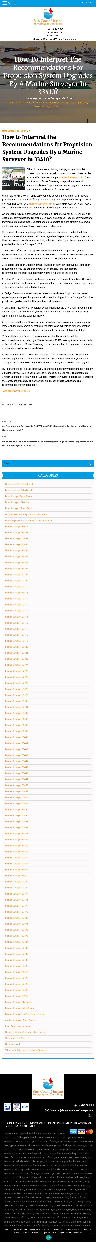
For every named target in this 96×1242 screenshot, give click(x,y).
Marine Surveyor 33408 (16, 574)
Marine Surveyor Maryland (18, 1002)
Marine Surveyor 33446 (16, 773)
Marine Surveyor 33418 (16, 635)
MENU (12, 3)
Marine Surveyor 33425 (16, 671)
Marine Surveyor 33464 (16, 839)
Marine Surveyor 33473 (16, 887)
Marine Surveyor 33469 (16, 869)
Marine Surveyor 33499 (16, 990)
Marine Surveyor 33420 (16, 646)
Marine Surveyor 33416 (16, 622)
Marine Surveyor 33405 (16, 556)
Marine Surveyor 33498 (16, 984)
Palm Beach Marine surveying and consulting (32, 1123)
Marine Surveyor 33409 (16, 580)
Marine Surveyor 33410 (55, 98)
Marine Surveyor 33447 (16, 779)
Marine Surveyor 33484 (16, 942)
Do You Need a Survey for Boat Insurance (26, 514)
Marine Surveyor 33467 (16, 857)
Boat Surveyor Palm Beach (18, 496)
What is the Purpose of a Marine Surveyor (26, 1050)
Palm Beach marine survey (18, 1026)
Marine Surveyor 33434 (16, 725)
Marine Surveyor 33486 (16, 948)
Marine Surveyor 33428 (16, 689)
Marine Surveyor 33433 (16, 719)
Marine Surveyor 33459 (16, 809)
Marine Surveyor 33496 (16, 972)
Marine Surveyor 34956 (16, 996)
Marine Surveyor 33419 (16, 641)
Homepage (31, 98)
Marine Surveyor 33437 (16, 743)
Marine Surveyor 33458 (16, 803)
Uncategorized (12, 1044)
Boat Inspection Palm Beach (19, 484)
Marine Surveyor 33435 (16, 731)
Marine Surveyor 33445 (16, 767)
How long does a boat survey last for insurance (28, 520)
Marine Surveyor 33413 (16, 604)
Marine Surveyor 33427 (16, 683)
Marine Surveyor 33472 (16, 881)
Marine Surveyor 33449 (16, 791)
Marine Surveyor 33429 (16, 695)
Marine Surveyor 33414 (16, 610)
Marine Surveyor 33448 (16, 785)
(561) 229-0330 (55, 28)
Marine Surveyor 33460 (16, 815)
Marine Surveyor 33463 (16, 833)
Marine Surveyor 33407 (16, 568)
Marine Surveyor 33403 (16, 544)
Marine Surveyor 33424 (16, 665)
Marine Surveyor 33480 (16, 918)
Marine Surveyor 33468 (16, 863)
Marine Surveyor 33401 (16, 532)
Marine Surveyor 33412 (16, 598)
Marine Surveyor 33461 (16, 821)
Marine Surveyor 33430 (16, 701)
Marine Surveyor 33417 (16, 628)
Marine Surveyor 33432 (16, 713)
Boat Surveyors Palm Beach (19, 508)
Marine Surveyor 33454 (16, 797)
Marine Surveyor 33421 (16, 652)
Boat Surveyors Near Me (17, 502)
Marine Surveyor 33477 (16, 905)
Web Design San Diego (29, 1126)
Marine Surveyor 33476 (16, 899)
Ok (48, 1237)
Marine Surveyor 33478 (16, 912)
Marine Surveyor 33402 (16, 538)
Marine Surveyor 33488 (16, 960)
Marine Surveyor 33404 (16, 550)
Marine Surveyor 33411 (16, 592)
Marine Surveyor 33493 (16, 966)
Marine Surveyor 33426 (16, 677)
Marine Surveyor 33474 (16, 893)
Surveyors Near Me (14, 1038)
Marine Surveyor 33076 (16, 526)
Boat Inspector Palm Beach (19, 490)
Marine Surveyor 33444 (16, 761)
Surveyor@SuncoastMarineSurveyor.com (55, 39)
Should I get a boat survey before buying (25, 1032)
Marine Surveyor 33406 (16, 562)
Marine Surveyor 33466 (16, 851)
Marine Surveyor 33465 (16, 845)
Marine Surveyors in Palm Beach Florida (24, 1014)
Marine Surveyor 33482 (16, 929)
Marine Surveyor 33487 (16, 954)
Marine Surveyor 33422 (16, 659)
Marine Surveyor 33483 (16, 936)
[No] (92, 1234)
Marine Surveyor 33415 (16, 616)
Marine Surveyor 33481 (16, 923)
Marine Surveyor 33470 (16, 875)
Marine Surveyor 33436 (16, 737)
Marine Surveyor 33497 (16, 978)
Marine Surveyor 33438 (16, 749)
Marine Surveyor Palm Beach (19, 1008)
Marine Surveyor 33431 (16, 707)
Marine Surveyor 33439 (16, 755)
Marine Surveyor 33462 (16, 827)
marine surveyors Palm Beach (20, 1020)
